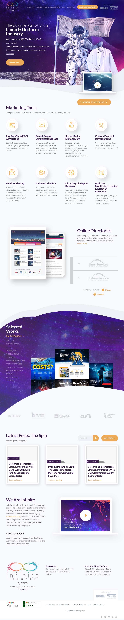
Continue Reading (15, 480)
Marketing (15, 62)
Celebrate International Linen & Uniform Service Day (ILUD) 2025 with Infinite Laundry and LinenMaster (21, 469)
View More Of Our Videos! (94, 102)
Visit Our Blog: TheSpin (96, 566)
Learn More (82, 243)
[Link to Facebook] (101, 617)
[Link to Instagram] (105, 617)
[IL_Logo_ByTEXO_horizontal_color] (14, 6)
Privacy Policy (22, 589)
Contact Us (51, 566)
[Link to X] (116, 617)
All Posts (109, 438)
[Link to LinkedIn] (112, 617)
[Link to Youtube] (109, 617)
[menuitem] (30, 4)
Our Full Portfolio (16, 336)
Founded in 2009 (13, 516)
